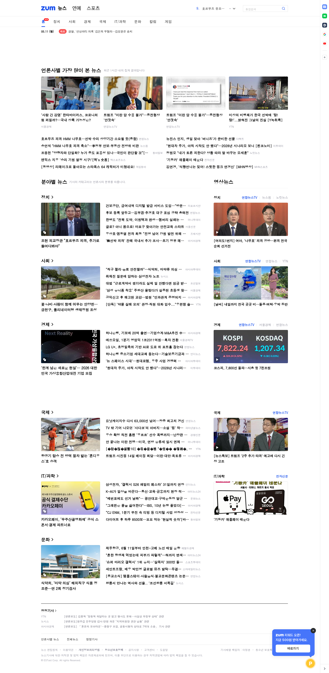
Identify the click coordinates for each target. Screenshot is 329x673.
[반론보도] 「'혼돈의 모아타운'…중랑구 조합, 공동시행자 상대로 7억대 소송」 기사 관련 (117, 626)
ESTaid (48, 660)
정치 (56, 21)
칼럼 (152, 21)
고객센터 (149, 650)
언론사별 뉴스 (50, 639)
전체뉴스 (72, 639)
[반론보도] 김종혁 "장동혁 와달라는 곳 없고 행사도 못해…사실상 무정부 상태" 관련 (114, 616)
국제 (102, 21)
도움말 (164, 650)
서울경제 (46, 126)
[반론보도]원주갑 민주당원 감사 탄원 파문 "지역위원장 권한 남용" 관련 (106, 621)
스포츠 (93, 8)
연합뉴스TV (110, 126)
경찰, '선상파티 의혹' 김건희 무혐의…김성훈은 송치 (100, 31)
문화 (137, 21)
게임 (168, 21)
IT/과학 (120, 21)
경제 (87, 21)
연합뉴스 (271, 261)
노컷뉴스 (282, 197)
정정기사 (47, 610)
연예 (76, 8)
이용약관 (68, 650)
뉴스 (62, 8)
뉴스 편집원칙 (49, 650)
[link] (324, 6)
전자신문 (282, 476)
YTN (231, 126)
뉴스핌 (266, 197)
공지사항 (133, 650)
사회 (72, 21)
